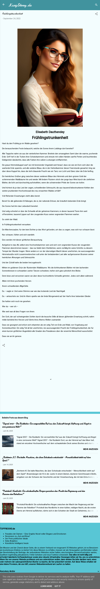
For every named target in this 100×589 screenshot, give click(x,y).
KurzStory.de (20, 5)
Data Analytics (11, 541)
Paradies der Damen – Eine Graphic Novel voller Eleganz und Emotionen (35, 534)
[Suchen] (96, 5)
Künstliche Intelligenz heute (17, 543)
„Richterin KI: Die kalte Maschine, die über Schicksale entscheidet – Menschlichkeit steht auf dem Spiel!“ (46, 459)
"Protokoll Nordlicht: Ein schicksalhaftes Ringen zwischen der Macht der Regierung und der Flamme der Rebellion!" (43, 492)
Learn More (46, 586)
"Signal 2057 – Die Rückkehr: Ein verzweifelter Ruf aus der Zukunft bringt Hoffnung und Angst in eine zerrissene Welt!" (46, 425)
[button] (96, 14)
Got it (58, 586)
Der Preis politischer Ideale (16, 538)
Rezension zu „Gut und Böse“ (17, 536)
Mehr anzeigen (90, 449)
